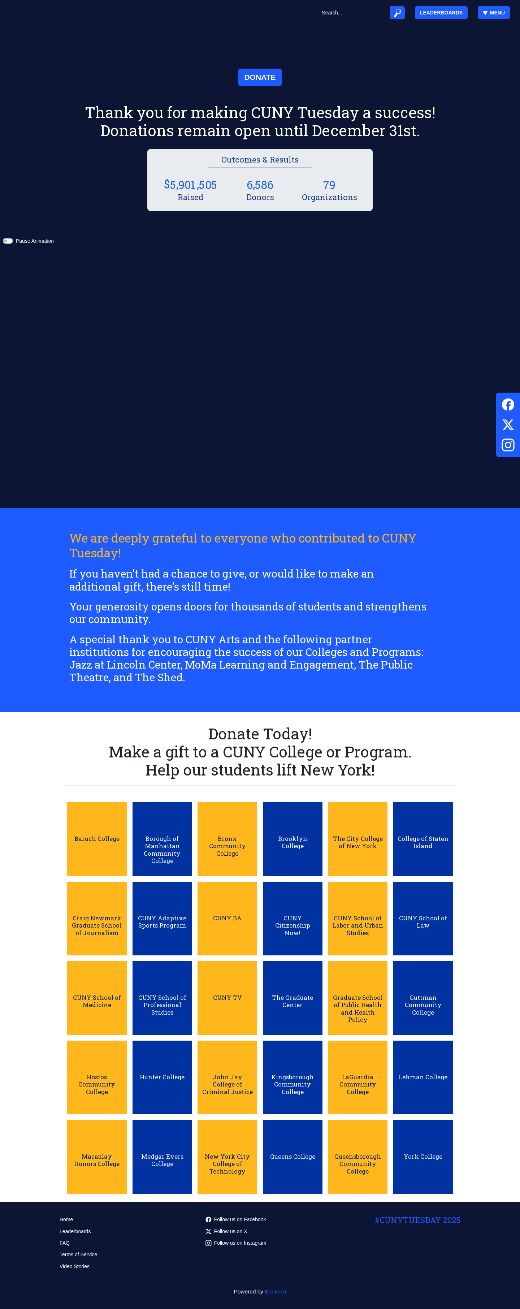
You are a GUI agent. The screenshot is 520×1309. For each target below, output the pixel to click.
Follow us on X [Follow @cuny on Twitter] (226, 1231)
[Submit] (397, 12)
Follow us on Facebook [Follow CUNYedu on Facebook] (235, 1219)
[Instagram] (508, 444)
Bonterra (275, 1291)
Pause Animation (35, 241)
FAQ (65, 1243)
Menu (494, 13)
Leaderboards (441, 13)
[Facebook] (508, 403)
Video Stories (75, 1266)
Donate (260, 77)
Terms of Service (78, 1254)
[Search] (353, 12)
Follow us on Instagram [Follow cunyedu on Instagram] (235, 1243)
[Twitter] (508, 423)
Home (66, 1219)
